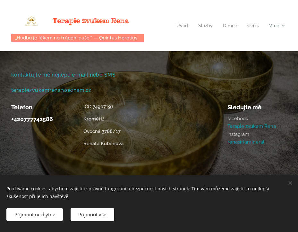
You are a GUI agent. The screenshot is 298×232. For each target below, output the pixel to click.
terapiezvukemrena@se (41, 90)
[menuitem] (180, 26)
